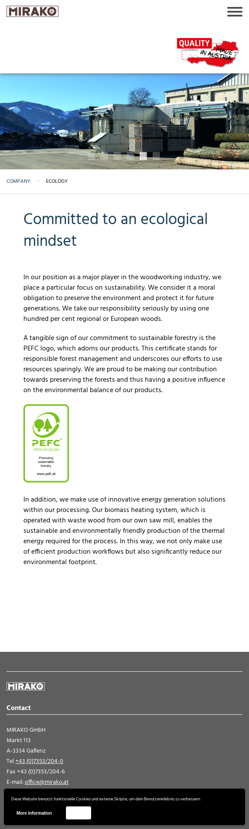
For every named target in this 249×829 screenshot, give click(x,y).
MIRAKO (33, 11)
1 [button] (92, 156)
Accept (78, 812)
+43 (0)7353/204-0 (39, 761)
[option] (124, 96)
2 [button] (105, 156)
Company (18, 181)
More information (34, 813)
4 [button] (131, 156)
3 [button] (118, 156)
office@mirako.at (47, 782)
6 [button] (157, 156)
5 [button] (144, 156)
